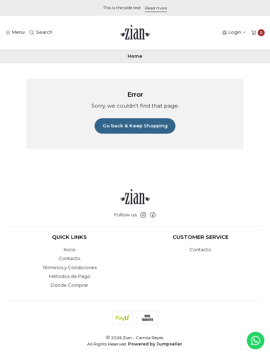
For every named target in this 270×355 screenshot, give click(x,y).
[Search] (41, 32)
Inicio (70, 249)
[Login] (234, 32)
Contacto (70, 258)
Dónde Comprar (69, 285)
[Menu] (15, 32)
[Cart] (258, 32)
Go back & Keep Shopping (135, 125)
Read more (156, 8)
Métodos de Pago (69, 276)
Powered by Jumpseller (155, 344)
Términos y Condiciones (70, 267)
